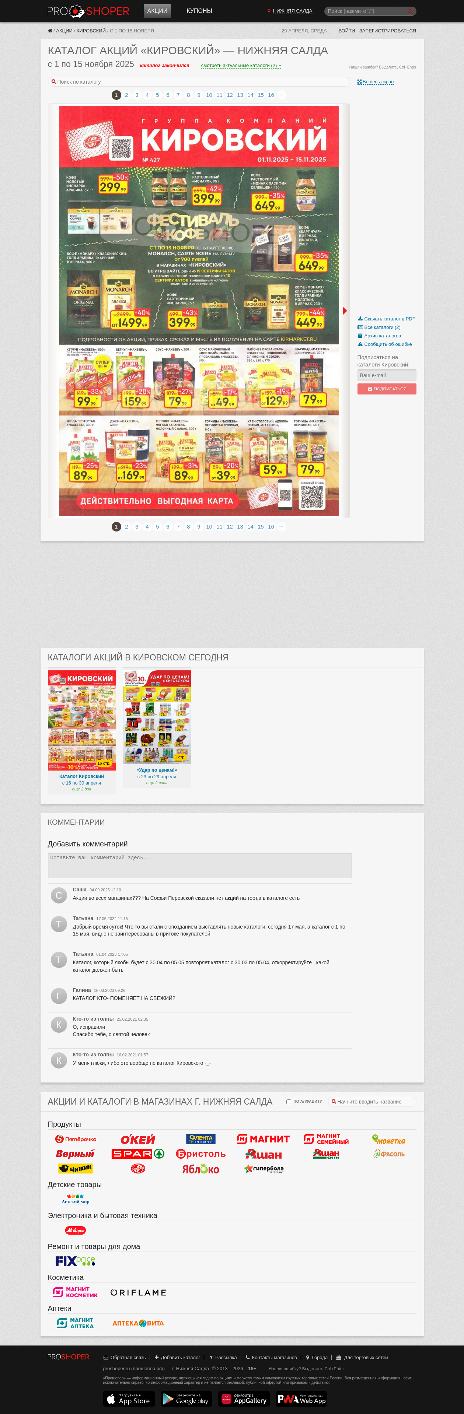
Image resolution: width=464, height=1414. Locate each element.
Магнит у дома (263, 1138)
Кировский (91, 31)
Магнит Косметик (75, 1292)
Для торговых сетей (361, 1357)
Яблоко (201, 1168)
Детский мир (75, 1199)
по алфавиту (304, 1101)
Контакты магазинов (270, 1357)
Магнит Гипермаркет (326, 1138)
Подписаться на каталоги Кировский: (383, 361)
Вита (138, 1323)
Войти (346, 31)
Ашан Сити (326, 1153)
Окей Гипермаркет (138, 1138)
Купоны (199, 11)
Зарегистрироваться (387, 31)
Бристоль (201, 1153)
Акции (157, 11)
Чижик (75, 1168)
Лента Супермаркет (201, 1138)
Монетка (388, 1138)
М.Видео (75, 1230)
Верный (75, 1153)
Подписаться (387, 389)
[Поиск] (370, 11)
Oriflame (138, 1292)
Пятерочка (75, 1138)
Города (316, 1357)
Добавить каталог (176, 1357)
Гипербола (263, 1168)
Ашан (263, 1153)
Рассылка (222, 1357)
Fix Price (75, 1261)
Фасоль (388, 1153)
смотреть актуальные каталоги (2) (241, 65)
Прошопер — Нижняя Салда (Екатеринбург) (88, 11)
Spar (138, 1153)
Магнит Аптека (75, 1323)
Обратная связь (124, 1357)
